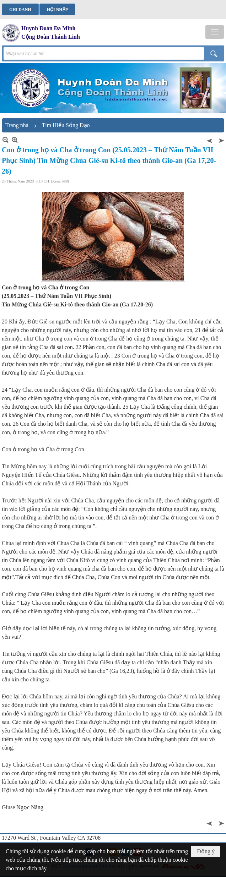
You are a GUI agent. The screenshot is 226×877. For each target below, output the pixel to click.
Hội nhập (57, 9)
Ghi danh (20, 9)
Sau (220, 139)
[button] (214, 32)
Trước (210, 139)
